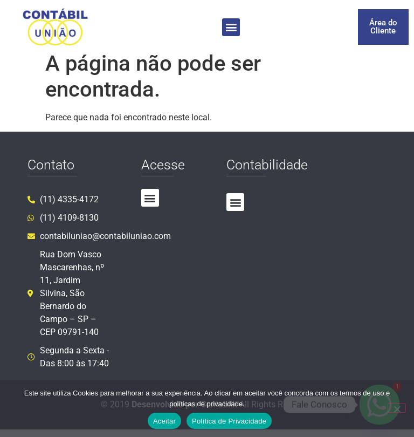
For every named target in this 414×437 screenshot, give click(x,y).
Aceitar (164, 421)
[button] (231, 27)
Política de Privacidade (229, 421)
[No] (397, 408)
